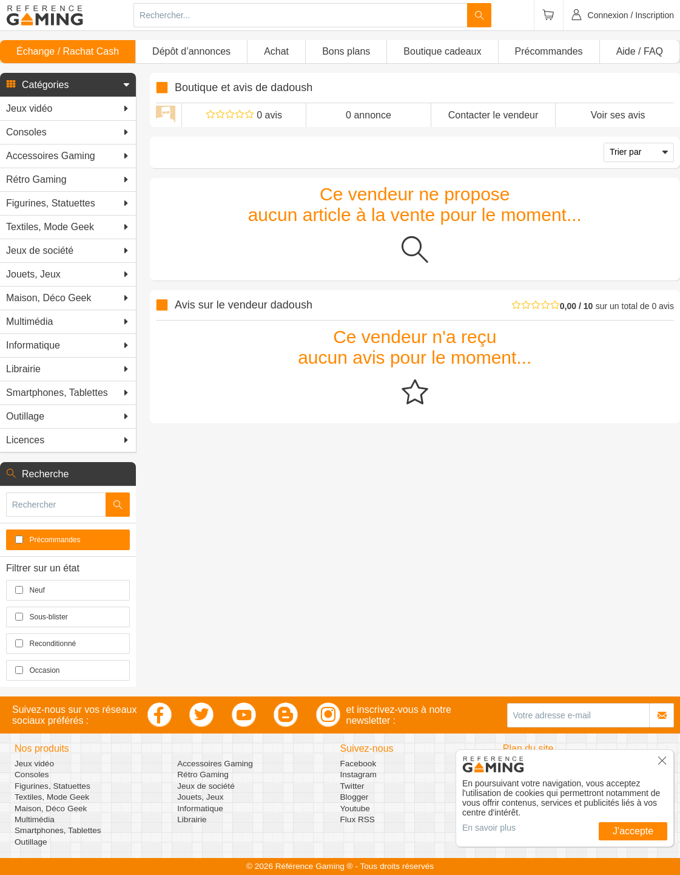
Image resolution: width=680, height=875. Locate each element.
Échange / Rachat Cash (67, 51)
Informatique (200, 808)
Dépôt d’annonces (191, 51)
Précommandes (549, 51)
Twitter (352, 786)
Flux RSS (357, 819)
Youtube (355, 808)
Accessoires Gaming (215, 763)
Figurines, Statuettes (52, 786)
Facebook (358, 763)
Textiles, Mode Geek (52, 797)
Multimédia (35, 819)
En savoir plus (489, 827)
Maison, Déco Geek (51, 808)
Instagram (358, 774)
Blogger (354, 797)
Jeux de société (205, 786)
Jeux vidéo (34, 763)
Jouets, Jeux (200, 797)
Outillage (31, 841)
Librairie (191, 819)
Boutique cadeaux (442, 51)
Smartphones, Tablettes (58, 830)
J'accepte (633, 831)
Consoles (32, 774)
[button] (68, 85)
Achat (276, 51)
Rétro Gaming (203, 774)
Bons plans (346, 51)
